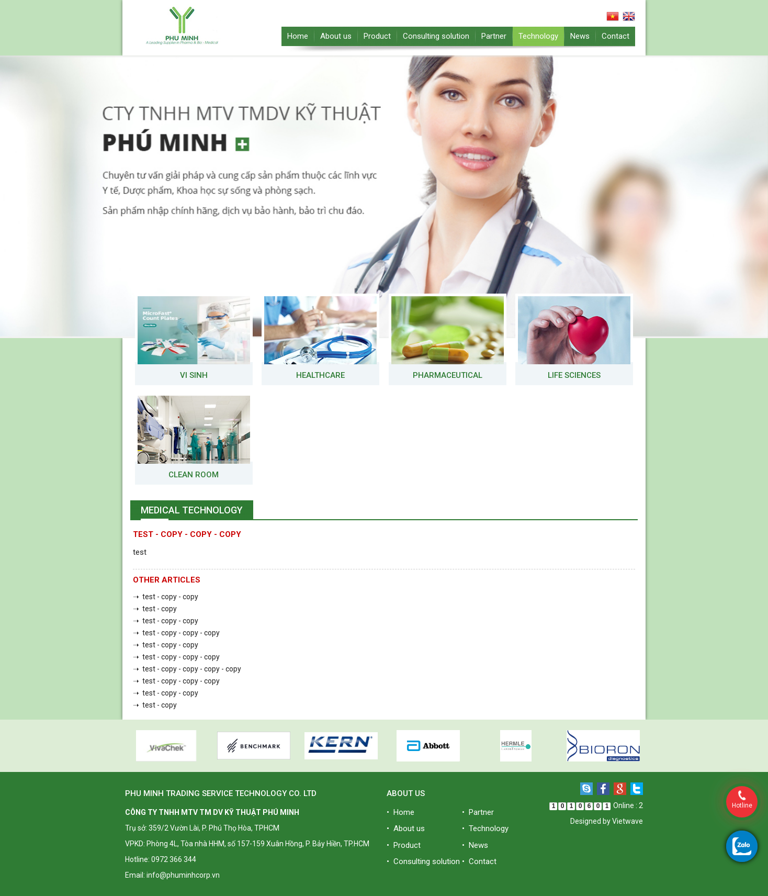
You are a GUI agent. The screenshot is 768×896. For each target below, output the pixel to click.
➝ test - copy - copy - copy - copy (187, 669)
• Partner (478, 812)
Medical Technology (192, 510)
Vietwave (627, 821)
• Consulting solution (423, 861)
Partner (493, 36)
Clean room (193, 474)
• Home (400, 812)
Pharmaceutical (447, 375)
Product (377, 36)
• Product (404, 845)
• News (475, 845)
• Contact (479, 861)
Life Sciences (574, 375)
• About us (406, 828)
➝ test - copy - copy (165, 596)
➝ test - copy (155, 608)
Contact (615, 36)
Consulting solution (436, 36)
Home (297, 36)
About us (336, 36)
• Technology (485, 828)
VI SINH (194, 375)
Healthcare (320, 375)
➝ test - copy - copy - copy (176, 633)
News (580, 36)
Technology (538, 36)
